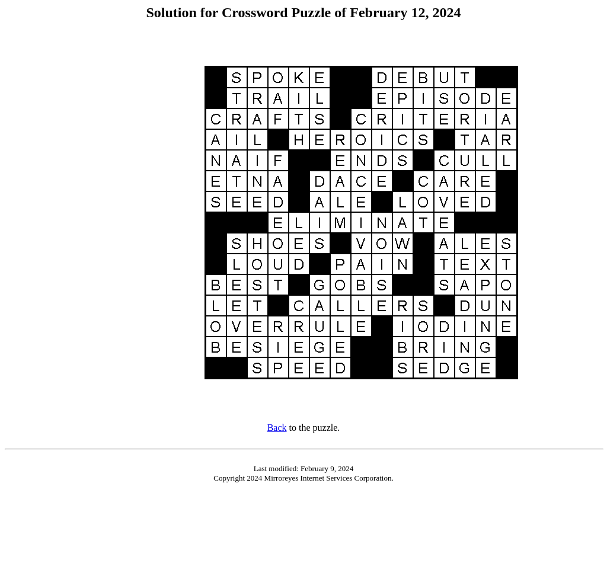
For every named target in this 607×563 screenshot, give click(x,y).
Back (277, 428)
